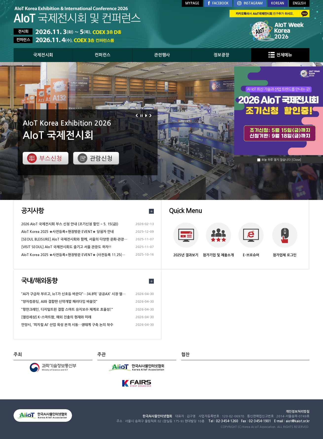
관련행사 (162, 55)
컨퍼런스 (102, 55)
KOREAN (277, 3)
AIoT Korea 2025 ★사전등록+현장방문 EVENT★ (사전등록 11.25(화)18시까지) (81, 255)
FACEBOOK (218, 3)
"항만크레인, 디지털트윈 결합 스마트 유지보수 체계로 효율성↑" (67, 309)
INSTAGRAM (250, 3)
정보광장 (221, 55)
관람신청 (101, 158)
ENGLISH (299, 3)
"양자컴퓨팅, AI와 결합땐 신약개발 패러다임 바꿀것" (59, 301)
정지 (142, 115)
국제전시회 (43, 55)
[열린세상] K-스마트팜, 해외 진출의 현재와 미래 (56, 317)
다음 (151, 115)
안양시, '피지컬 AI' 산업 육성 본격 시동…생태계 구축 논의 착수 (67, 324)
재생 (146, 115)
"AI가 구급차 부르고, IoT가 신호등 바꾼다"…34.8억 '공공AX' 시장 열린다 (75, 294)
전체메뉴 (280, 55)
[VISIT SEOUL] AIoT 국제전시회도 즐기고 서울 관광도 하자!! (66, 247)
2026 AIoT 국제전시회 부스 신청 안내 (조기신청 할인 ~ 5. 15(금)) (69, 224)
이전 (137, 115)
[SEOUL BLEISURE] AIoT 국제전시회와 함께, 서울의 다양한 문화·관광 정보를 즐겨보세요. (87, 239)
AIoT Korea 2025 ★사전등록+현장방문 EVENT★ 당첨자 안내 (67, 231)
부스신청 (50, 158)
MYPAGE (192, 3)
